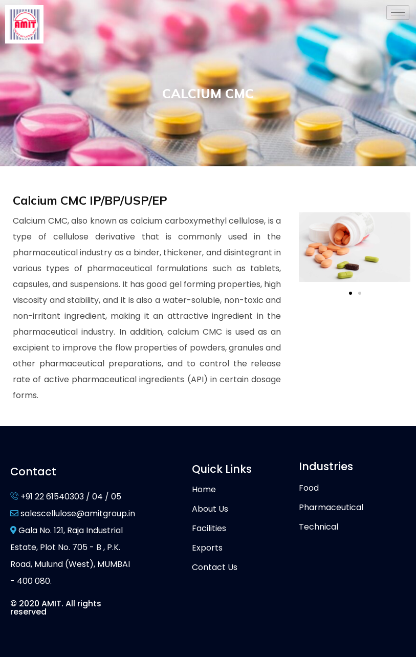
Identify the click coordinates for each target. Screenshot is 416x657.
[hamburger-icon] (397, 12)
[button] (350, 293)
